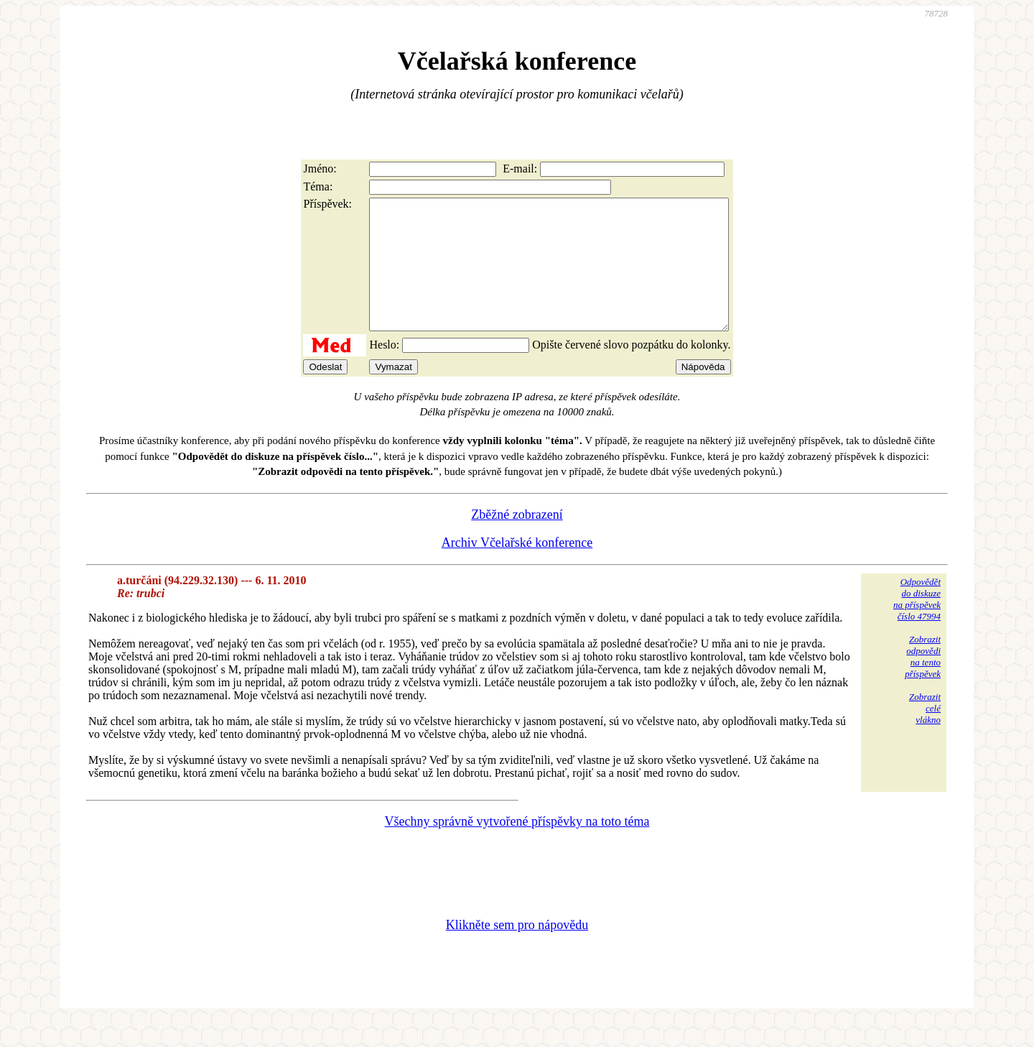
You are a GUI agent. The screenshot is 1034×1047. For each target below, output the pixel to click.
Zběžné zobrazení (516, 540)
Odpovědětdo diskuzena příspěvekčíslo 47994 (917, 624)
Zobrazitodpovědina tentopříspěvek (923, 682)
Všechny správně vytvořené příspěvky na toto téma (517, 847)
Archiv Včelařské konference (517, 568)
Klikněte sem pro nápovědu (517, 951)
